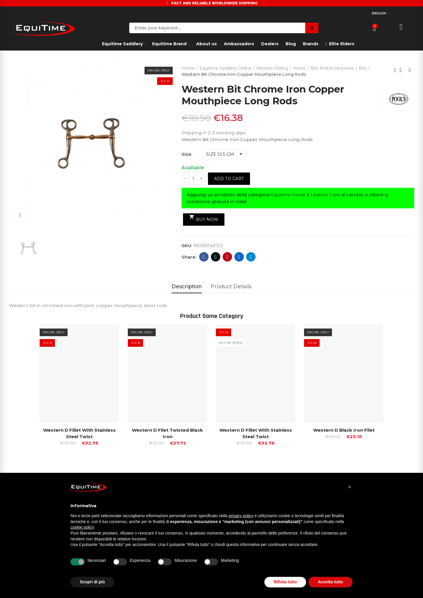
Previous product (395, 70)
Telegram (251, 257)
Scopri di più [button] (92, 581)
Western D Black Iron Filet (344, 430)
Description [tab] (187, 286)
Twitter (215, 257)
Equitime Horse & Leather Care (306, 194)
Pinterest (227, 257)
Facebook (204, 257)
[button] (349, 487)
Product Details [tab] (231, 286)
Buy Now (203, 218)
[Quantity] (193, 178)
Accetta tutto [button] (330, 581)
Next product (409, 70)
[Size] (225, 154)
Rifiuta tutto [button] (285, 581)
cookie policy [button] (82, 527)
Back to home (402, 70)
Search (311, 28)
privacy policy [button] (241, 515)
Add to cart (229, 178)
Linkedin (239, 257)
